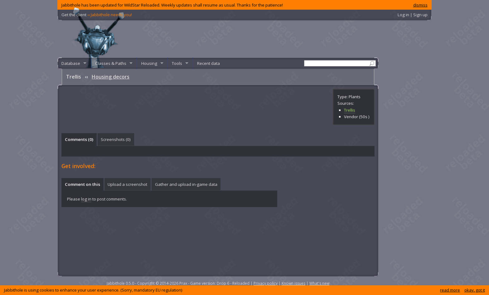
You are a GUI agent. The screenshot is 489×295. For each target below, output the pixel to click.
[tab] (78, 139)
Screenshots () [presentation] (116, 139)
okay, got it (474, 290)
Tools (177, 63)
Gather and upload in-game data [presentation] (186, 184)
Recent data (208, 63)
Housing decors (110, 76)
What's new (319, 283)
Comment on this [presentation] (82, 184)
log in (86, 199)
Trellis (349, 110)
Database (70, 63)
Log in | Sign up (413, 14)
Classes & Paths (110, 63)
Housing (149, 63)
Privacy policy (266, 283)
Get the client (96, 14)
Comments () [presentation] (79, 139)
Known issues (293, 283)
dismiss (420, 5)
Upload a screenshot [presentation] (127, 184)
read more (450, 290)
